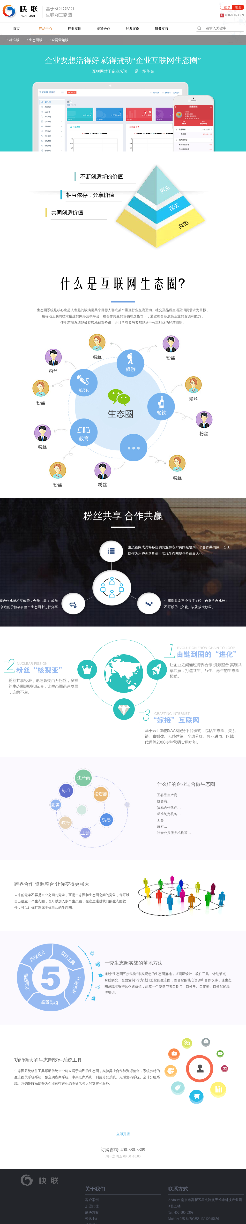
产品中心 (45, 28)
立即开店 (123, 1134)
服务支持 (161, 28)
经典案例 (132, 28)
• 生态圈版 (34, 40)
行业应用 (74, 28)
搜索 (199, 28)
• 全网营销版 (59, 40)
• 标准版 (13, 40)
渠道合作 (103, 28)
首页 (16, 28)
